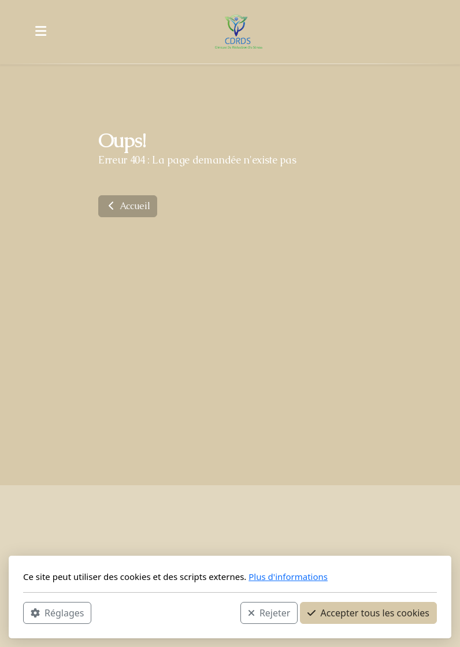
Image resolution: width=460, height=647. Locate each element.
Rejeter (269, 613)
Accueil (128, 206)
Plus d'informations (288, 576)
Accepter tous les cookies (368, 613)
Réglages (57, 613)
